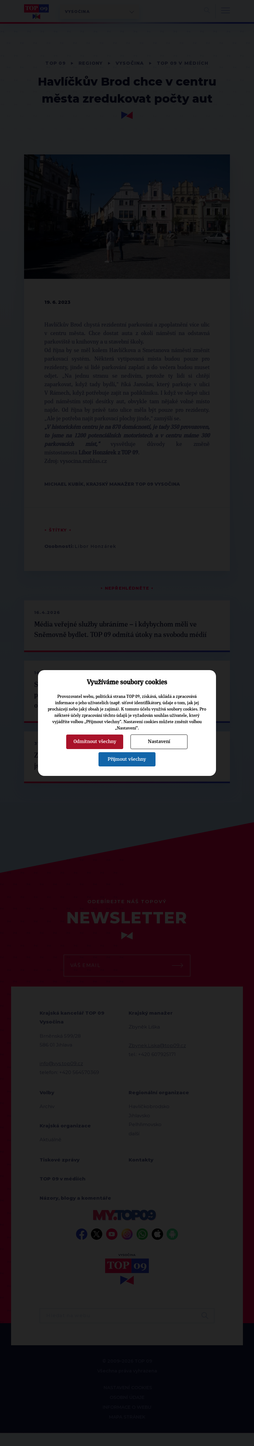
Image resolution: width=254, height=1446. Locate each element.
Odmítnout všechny (94, 741)
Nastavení (159, 741)
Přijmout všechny (127, 759)
